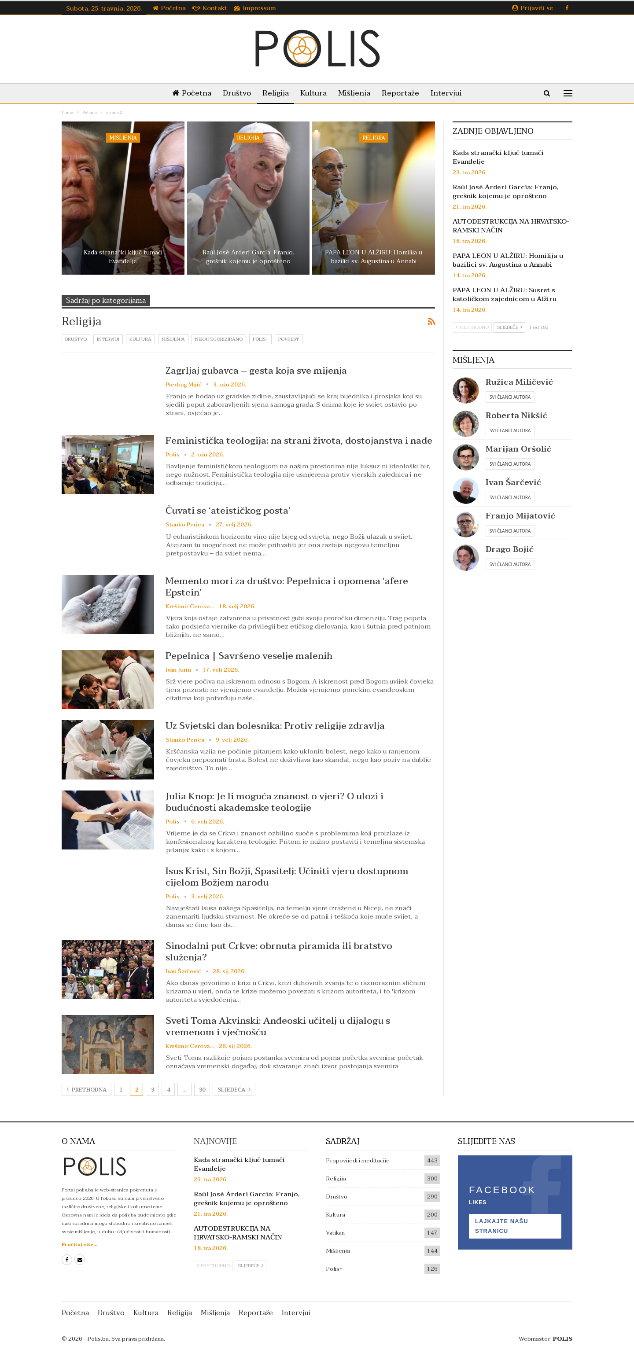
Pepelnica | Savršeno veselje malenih (249, 656)
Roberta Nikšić (516, 416)
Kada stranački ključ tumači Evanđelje (123, 256)
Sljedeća (234, 1089)
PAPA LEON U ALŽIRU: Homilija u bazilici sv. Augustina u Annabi (373, 256)
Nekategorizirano (219, 339)
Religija (274, 93)
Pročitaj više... (79, 1244)
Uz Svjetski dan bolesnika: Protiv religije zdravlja (275, 726)
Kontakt (209, 8)
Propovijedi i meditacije (358, 1160)
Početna (169, 8)
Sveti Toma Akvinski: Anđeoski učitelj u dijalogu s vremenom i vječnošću (278, 1026)
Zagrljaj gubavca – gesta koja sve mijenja (256, 371)
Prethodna (86, 1089)
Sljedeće (509, 327)
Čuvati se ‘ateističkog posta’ (228, 510)
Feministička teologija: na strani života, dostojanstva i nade (299, 441)
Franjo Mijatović (520, 516)
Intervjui (451, 93)
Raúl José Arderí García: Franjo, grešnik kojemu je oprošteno (248, 256)
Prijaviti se (532, 8)
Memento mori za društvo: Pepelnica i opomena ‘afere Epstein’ (287, 586)
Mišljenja (356, 93)
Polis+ (260, 339)
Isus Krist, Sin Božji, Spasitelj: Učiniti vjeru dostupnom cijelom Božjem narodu (287, 876)
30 (202, 1089)
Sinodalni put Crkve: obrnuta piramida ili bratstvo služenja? (279, 951)
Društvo (233, 93)
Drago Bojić (510, 549)
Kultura (313, 93)
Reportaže (404, 93)
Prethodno (472, 327)
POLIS (562, 1339)
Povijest (288, 339)
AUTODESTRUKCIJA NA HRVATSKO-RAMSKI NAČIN (511, 226)
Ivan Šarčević (513, 482)
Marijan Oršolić (518, 449)
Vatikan (335, 1233)
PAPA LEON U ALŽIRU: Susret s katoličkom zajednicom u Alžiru (505, 294)
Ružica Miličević (519, 382)
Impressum (255, 8)
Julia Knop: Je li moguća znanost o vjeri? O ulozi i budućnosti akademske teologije (274, 802)
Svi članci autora (510, 397)
